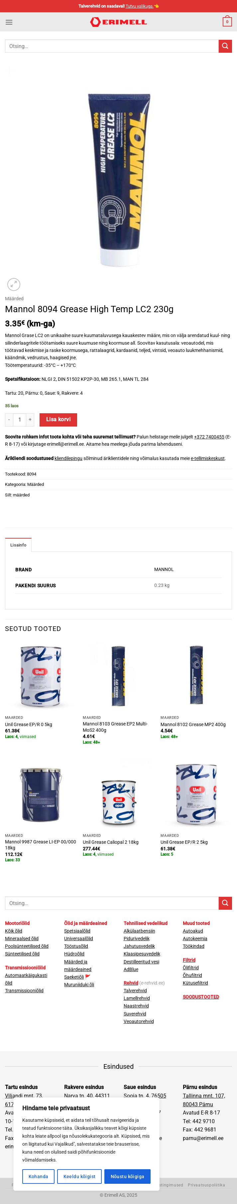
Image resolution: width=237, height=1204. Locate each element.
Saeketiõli (74, 977)
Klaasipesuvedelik (142, 954)
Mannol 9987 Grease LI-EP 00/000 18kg (40, 845)
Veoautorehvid (139, 1021)
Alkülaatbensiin (139, 931)
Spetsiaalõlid (77, 931)
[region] (86, 1144)
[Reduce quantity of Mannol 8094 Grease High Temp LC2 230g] (9, 420)
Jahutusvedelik (139, 946)
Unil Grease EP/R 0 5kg (28, 724)
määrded (21, 494)
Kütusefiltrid (195, 983)
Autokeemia (195, 939)
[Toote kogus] (19, 420)
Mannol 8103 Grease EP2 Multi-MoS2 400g (115, 727)
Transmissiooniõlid (24, 991)
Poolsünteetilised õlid (27, 946)
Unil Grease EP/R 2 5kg (184, 842)
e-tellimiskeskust (208, 458)
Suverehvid (135, 1014)
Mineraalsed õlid (22, 939)
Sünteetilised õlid (22, 954)
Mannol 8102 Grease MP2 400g (193, 724)
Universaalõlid (78, 939)
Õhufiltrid (192, 975)
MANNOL (164, 569)
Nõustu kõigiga (128, 1176)
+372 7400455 (209, 436)
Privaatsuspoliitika (206, 1185)
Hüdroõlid (74, 954)
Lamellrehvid (137, 998)
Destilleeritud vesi (141, 962)
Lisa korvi (58, 420)
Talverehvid (135, 991)
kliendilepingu (68, 458)
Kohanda (39, 1176)
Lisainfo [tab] (18, 545)
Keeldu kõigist (79, 1176)
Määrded (14, 298)
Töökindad (193, 946)
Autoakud (193, 931)
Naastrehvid (136, 1006)
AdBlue (131, 969)
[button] (9, 22)
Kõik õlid (13, 931)
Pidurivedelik (137, 939)
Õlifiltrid (191, 968)
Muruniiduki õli (79, 985)
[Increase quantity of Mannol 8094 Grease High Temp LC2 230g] (30, 420)
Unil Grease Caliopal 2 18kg (111, 842)
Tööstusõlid (76, 946)
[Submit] (225, 46)
